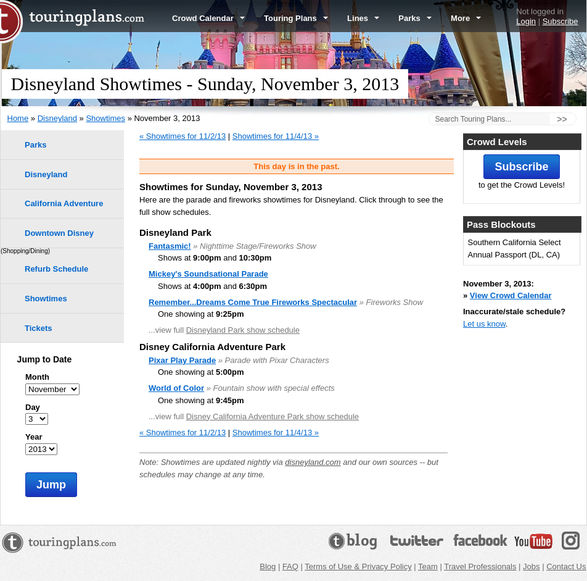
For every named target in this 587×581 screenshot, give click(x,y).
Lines (363, 18)
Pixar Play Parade (182, 360)
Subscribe (560, 21)
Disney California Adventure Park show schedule (272, 416)
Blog (268, 566)
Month (37, 377)
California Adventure (64, 203)
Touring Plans (296, 18)
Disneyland (57, 118)
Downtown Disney (59, 233)
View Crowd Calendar (511, 295)
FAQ (290, 566)
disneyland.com (312, 462)
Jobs (531, 566)
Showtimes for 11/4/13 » (275, 136)
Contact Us (566, 566)
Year (33, 436)
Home (18, 118)
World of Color (176, 388)
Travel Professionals (480, 566)
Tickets (38, 328)
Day (32, 407)
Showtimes (105, 118)
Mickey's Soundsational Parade (208, 273)
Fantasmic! (170, 246)
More (466, 18)
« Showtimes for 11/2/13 (182, 136)
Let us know (484, 323)
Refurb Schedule (56, 269)
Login (526, 21)
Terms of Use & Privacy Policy (358, 566)
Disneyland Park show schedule (243, 330)
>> (562, 119)
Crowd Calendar (208, 18)
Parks (415, 18)
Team (428, 566)
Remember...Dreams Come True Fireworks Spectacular (253, 302)
